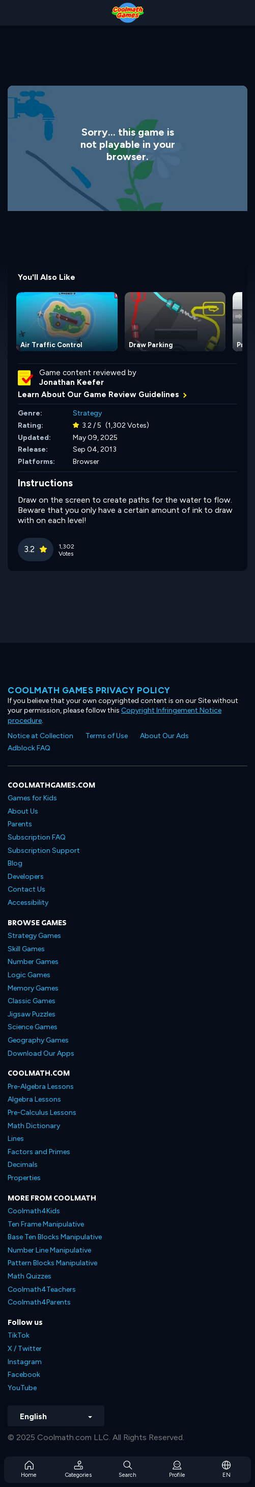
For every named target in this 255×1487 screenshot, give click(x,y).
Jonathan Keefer (71, 382)
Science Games (33, 1027)
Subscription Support (44, 850)
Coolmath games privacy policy (89, 690)
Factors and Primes (39, 1151)
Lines (16, 1138)
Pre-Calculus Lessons (42, 1112)
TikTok (19, 1335)
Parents (20, 824)
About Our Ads (164, 736)
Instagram (25, 1362)
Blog (15, 863)
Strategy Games (34, 935)
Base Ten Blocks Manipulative (55, 1237)
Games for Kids (32, 798)
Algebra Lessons (34, 1099)
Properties (24, 1177)
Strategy (87, 413)
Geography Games (38, 1040)
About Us (23, 811)
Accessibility (28, 902)
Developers (26, 876)
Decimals (23, 1164)
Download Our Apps (41, 1053)
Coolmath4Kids (34, 1211)
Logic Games (29, 975)
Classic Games (31, 1001)
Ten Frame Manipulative (46, 1224)
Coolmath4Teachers (42, 1289)
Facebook (24, 1374)
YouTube (22, 1388)
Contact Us (26, 889)
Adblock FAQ (29, 748)
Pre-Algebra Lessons (41, 1086)
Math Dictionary (34, 1125)
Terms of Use (107, 736)
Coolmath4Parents (39, 1302)
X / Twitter (25, 1348)
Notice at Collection (40, 736)
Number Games (33, 961)
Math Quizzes (29, 1276)
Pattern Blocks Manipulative (52, 1263)
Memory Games (33, 988)
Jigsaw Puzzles (31, 1014)
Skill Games (26, 949)
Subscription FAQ (37, 837)
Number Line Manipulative (49, 1250)
